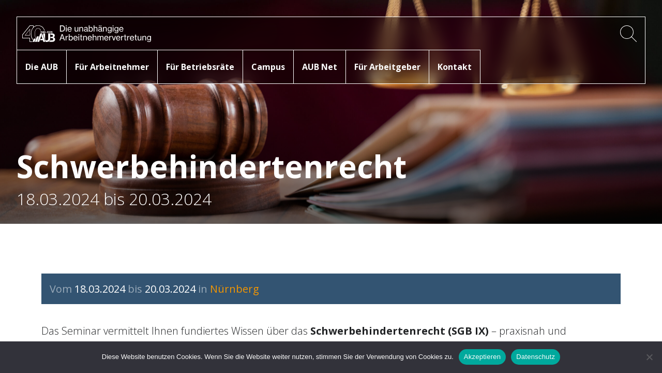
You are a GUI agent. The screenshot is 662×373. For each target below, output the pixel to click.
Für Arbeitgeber (387, 67)
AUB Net (319, 67)
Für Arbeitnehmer (112, 67)
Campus (268, 67)
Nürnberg (234, 289)
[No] (649, 357)
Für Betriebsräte (200, 67)
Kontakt (455, 67)
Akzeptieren (482, 357)
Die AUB (41, 67)
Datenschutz (535, 357)
